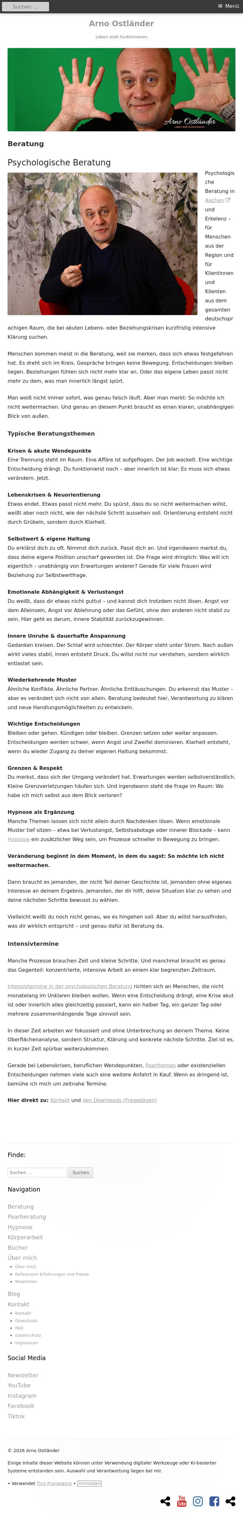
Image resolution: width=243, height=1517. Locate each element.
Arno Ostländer (121, 23)
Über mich (22, 1257)
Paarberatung (27, 1216)
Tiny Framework (54, 1483)
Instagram (22, 1395)
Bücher (18, 1247)
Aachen (218, 200)
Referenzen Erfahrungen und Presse (52, 1274)
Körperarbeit (25, 1237)
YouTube (19, 1385)
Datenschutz (28, 1335)
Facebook (21, 1405)
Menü (232, 6)
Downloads (26, 1320)
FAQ (19, 1328)
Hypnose (19, 839)
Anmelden (89, 1483)
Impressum (26, 1343)
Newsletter (26, 1281)
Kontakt (60, 1100)
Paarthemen (160, 1065)
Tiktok (16, 1416)
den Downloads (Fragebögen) (120, 1100)
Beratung (21, 1206)
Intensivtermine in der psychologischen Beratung (70, 986)
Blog (14, 1294)
